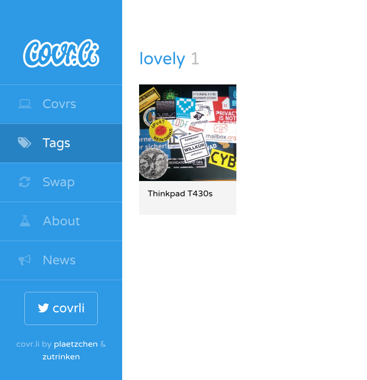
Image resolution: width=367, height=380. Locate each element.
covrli (61, 308)
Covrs (46, 104)
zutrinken (61, 357)
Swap (46, 182)
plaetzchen (76, 344)
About (48, 221)
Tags (43, 143)
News (46, 260)
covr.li (61, 42)
